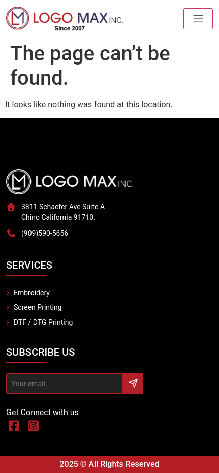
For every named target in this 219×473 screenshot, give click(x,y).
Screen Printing (38, 307)
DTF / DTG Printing (43, 322)
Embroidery (32, 293)
